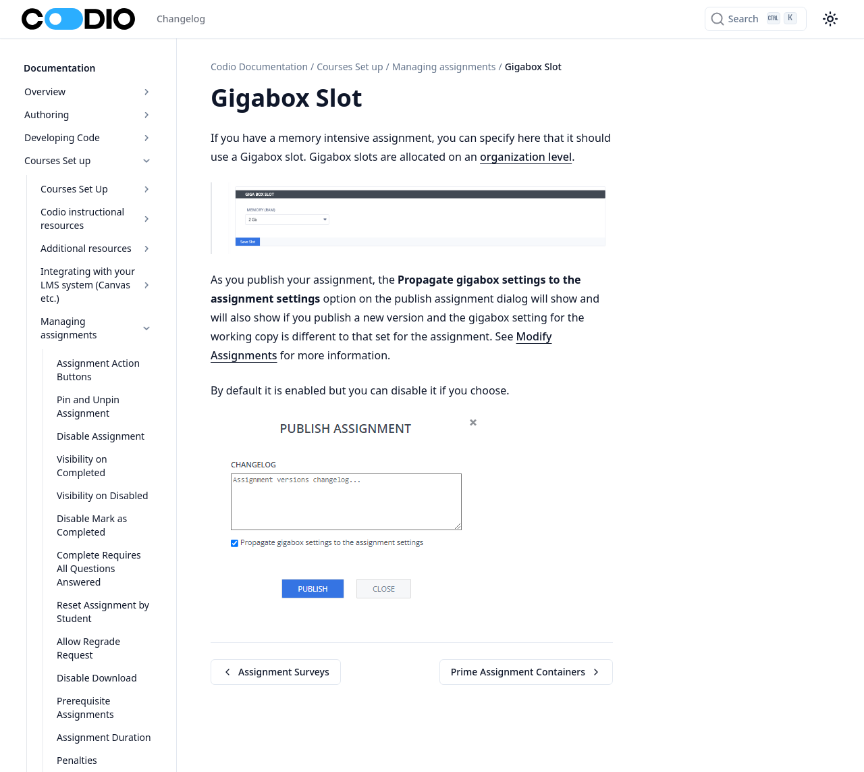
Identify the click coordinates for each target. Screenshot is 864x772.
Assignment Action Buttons (96, 355)
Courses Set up (88, 159)
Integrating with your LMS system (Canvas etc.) (96, 283)
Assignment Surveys (275, 671)
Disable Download (95, 649)
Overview (88, 90)
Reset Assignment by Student (101, 583)
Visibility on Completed (80, 451)
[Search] (756, 19)
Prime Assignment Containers (526, 671)
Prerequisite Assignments (83, 679)
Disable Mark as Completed (90, 510)
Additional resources (96, 246)
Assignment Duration (102, 708)
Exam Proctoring (91, 754)
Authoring (88, 113)
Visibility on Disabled (100, 480)
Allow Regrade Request (86, 620)
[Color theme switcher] (830, 19)
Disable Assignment (98, 421)
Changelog (181, 18)
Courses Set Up (96, 187)
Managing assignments (96, 319)
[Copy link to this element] (377, 100)
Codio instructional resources (96, 217)
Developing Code (88, 136)
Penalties (75, 731)
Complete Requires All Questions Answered (104, 547)
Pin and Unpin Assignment (86, 391)
